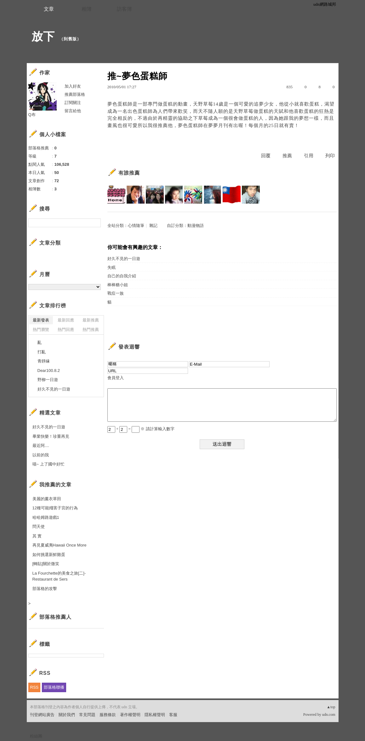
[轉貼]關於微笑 (45, 563)
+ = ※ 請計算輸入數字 (140, 428)
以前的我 (40, 455)
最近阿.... (40, 445)
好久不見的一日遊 (123, 258)
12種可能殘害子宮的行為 (55, 508)
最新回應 (66, 320)
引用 (308, 155)
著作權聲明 (130, 714)
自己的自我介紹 (121, 276)
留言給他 (73, 110)
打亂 (41, 352)
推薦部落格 (75, 94)
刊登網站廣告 (42, 714)
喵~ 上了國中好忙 (48, 464)
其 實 (37, 536)
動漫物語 (195, 225)
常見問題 (87, 714)
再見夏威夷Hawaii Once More (59, 545)
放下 (43, 36)
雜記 (153, 225)
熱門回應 (66, 329)
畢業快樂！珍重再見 (50, 436)
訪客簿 (124, 9)
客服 (173, 714)
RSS (34, 687)
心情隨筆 (136, 225)
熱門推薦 (91, 329)
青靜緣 (43, 361)
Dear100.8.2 (48, 370)
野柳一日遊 (47, 379)
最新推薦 (91, 320)
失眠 (111, 267)
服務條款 (108, 714)
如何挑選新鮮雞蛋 (48, 554)
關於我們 (67, 714)
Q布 (32, 114)
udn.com (328, 714)
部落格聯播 (54, 687)
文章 (49, 9)
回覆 (266, 155)
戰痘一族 (115, 293)
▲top (331, 707)
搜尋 (95, 222)
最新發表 (41, 320)
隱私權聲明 (155, 714)
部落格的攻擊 (44, 588)
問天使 (38, 526)
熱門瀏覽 (41, 329)
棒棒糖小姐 (117, 284)
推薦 (287, 155)
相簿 (87, 9)
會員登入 (115, 377)
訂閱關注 (73, 102)
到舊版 (70, 39)
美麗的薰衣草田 (46, 498)
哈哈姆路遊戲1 (45, 517)
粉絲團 (36, 736)
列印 (330, 155)
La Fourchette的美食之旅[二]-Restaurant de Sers (59, 576)
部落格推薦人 (55, 617)
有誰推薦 (129, 173)
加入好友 (73, 86)
